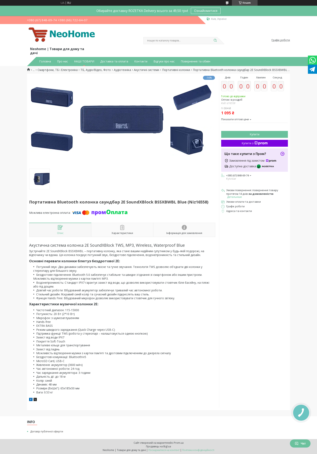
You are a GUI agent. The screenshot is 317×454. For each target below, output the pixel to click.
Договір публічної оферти (46, 431)
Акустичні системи (146, 70)
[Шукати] (215, 40)
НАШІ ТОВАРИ (84, 61)
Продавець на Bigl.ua (158, 446)
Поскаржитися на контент (164, 450)
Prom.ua (179, 443)
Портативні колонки (176, 70)
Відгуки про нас (164, 61)
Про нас (62, 61)
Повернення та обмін (195, 61)
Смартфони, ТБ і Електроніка (58, 70)
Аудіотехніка (122, 70)
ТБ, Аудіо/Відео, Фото (95, 70)
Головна (45, 61)
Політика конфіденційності (198, 450)
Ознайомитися (205, 10)
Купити (254, 134)
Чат (300, 443)
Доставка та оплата (114, 61)
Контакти (140, 61)
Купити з (255, 143)
